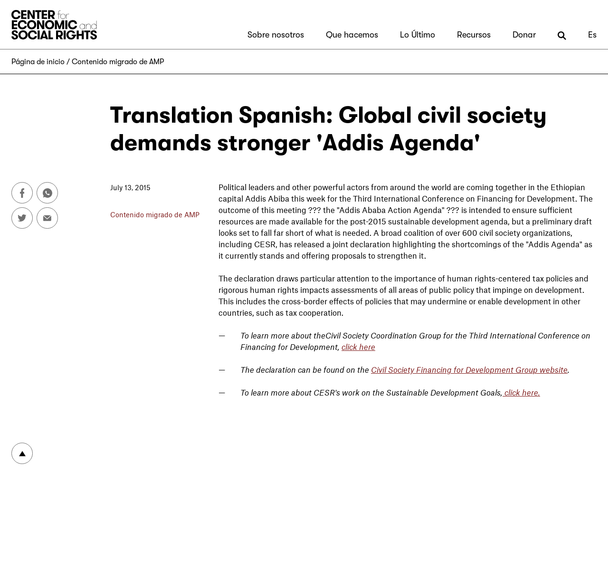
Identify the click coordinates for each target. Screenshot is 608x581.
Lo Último (417, 34)
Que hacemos (352, 34)
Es (592, 34)
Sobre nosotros (275, 34)
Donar (524, 34)
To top (22, 453)
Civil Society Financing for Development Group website (469, 369)
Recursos (474, 34)
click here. (521, 392)
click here (358, 346)
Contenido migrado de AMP (118, 62)
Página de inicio (38, 62)
